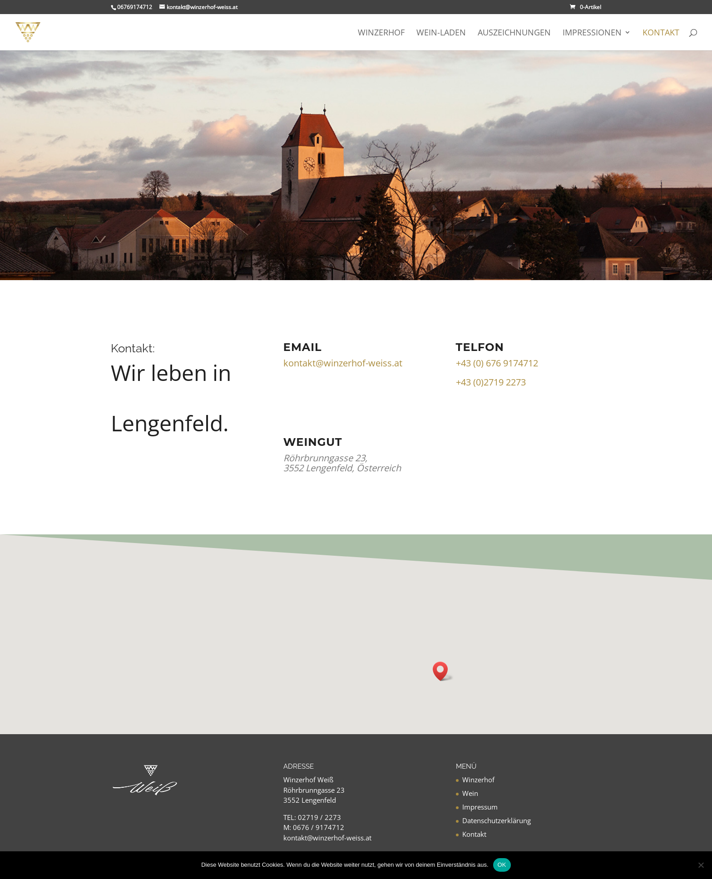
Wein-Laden (441, 33)
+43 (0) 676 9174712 (497, 363)
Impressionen (592, 33)
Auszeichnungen (514, 33)
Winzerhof (381, 33)
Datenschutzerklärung (496, 820)
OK (502, 864)
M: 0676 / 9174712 (313, 827)
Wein (470, 793)
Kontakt (661, 33)
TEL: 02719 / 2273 (312, 817)
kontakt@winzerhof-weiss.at (342, 363)
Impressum (480, 806)
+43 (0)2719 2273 (491, 382)
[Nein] (700, 864)
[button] (443, 671)
